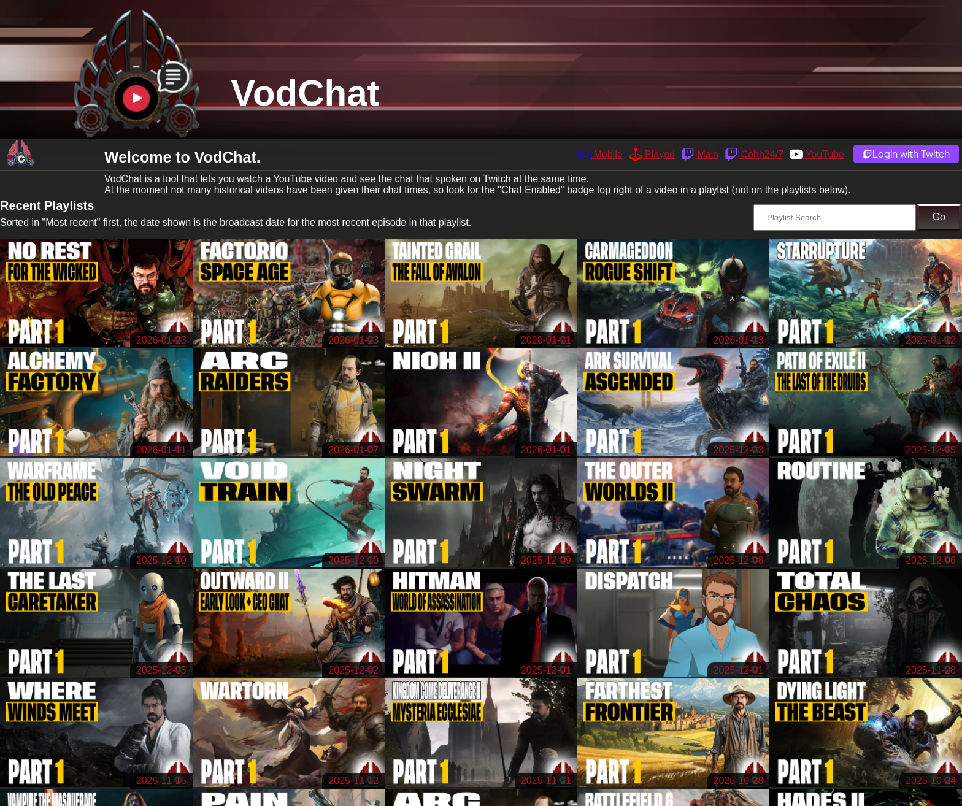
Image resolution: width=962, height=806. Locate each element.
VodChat (305, 92)
